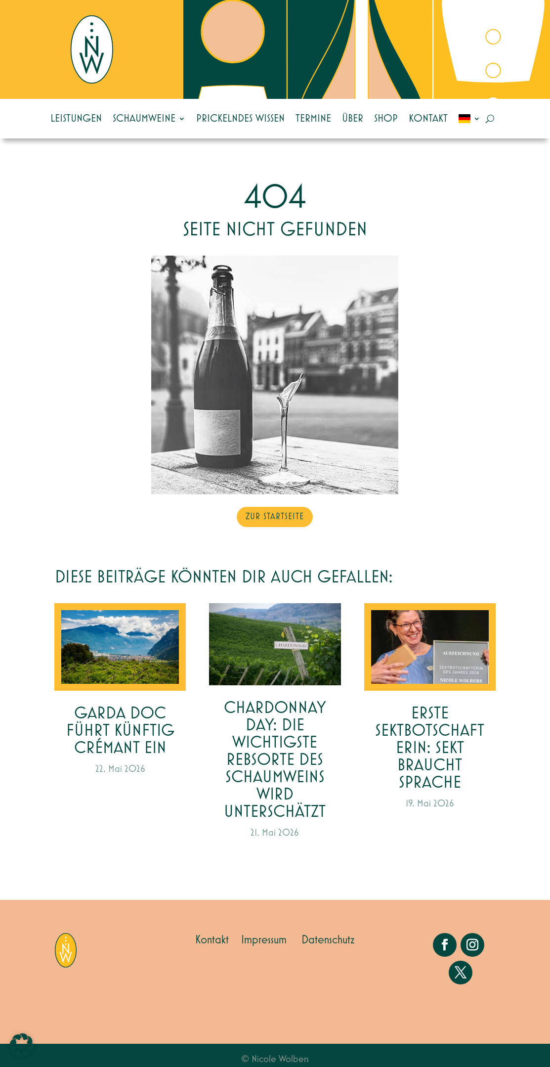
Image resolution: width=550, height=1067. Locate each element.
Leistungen (76, 118)
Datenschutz (328, 940)
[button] (21, 1045)
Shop (386, 118)
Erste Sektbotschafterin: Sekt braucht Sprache (429, 748)
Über (352, 118)
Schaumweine (144, 118)
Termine (313, 118)
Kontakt (428, 118)
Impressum (264, 940)
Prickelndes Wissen (240, 118)
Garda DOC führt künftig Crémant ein (120, 731)
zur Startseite (275, 516)
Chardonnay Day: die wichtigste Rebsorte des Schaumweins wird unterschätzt (275, 760)
